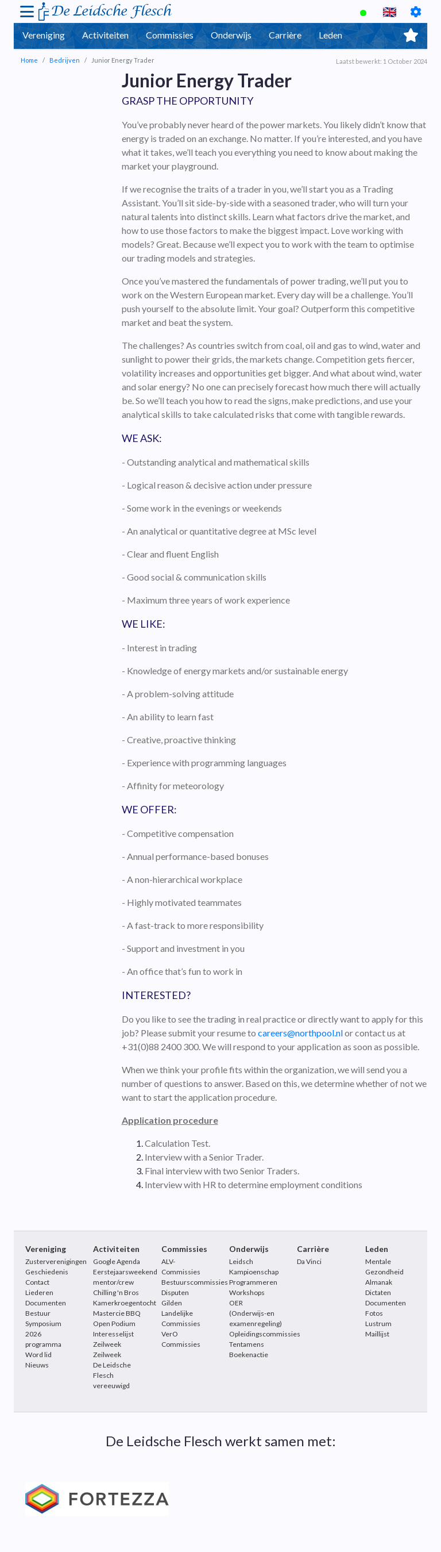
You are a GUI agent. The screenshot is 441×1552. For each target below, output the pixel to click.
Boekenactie (248, 1354)
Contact (37, 1282)
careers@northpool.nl (300, 1032)
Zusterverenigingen (56, 1261)
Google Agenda (116, 1261)
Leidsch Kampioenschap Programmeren (253, 1271)
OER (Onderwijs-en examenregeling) (255, 1313)
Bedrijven (64, 60)
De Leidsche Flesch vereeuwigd (112, 1375)
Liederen (39, 1292)
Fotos (374, 1313)
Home (29, 60)
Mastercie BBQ (117, 1313)
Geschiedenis (46, 1271)
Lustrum (378, 1323)
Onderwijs (231, 34)
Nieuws (37, 1365)
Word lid (38, 1354)
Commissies (170, 34)
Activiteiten (105, 34)
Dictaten (378, 1292)
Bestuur (38, 1313)
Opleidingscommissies (264, 1334)
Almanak (378, 1282)
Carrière (285, 34)
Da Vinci (309, 1261)
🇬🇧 (389, 11)
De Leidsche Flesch (111, 11)
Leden (330, 34)
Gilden (171, 1303)
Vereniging (43, 34)
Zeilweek (107, 1354)
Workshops (247, 1292)
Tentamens (246, 1344)
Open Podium (114, 1323)
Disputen (175, 1292)
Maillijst (377, 1334)
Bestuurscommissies (194, 1282)
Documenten (45, 1303)
